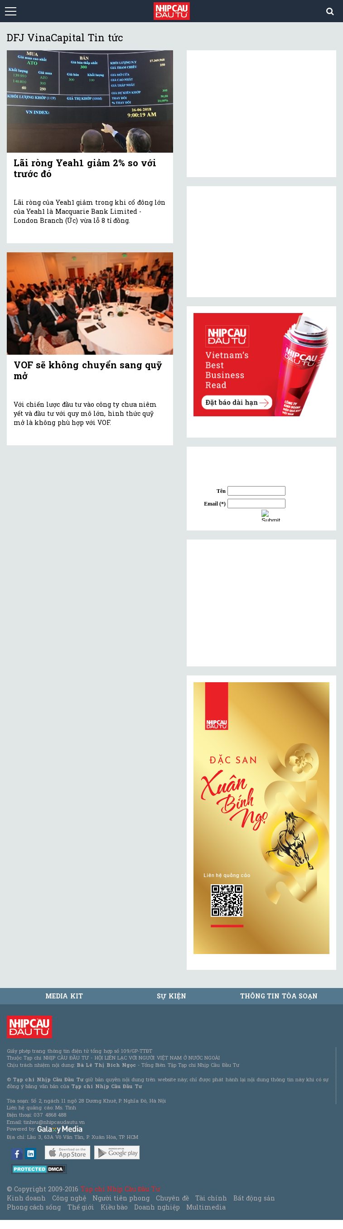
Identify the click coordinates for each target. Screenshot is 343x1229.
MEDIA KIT (63, 996)
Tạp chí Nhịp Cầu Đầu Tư (120, 1189)
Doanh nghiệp (156, 1207)
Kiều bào (114, 1207)
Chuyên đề (172, 1198)
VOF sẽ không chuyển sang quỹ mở (88, 370)
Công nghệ (69, 1198)
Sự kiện (171, 996)
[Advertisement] (261, 603)
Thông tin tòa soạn (279, 996)
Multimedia (206, 1207)
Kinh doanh (26, 1198)
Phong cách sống (34, 1207)
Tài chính (211, 1198)
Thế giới (81, 1207)
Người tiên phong (121, 1198)
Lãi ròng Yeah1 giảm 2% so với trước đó (85, 168)
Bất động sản (254, 1198)
